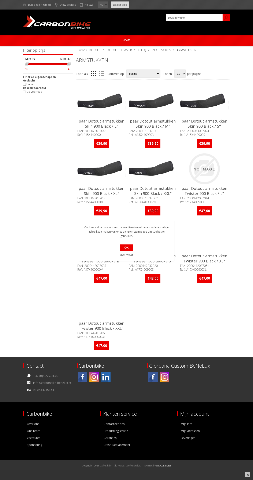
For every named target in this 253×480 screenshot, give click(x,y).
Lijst (101, 73)
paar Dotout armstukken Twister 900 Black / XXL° (101, 326)
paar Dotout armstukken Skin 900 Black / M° (153, 124)
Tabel (93, 73)
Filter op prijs (34, 50)
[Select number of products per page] (180, 73)
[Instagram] (94, 377)
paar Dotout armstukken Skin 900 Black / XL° (101, 191)
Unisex (30, 84)
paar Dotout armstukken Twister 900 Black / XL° (204, 258)
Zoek (226, 17)
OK (126, 247)
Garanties (110, 438)
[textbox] (194, 17)
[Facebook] (82, 377)
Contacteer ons (114, 424)
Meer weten (127, 255)
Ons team (33, 431)
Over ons (33, 424)
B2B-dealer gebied (39, 5)
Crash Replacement (117, 445)
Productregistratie (116, 431)
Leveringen (188, 438)
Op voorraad (34, 92)
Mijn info (187, 424)
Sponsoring (34, 445)
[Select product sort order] (143, 73)
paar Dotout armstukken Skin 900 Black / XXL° (153, 191)
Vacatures (33, 438)
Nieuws (89, 5)
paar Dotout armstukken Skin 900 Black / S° (204, 124)
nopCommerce (163, 465)
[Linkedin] (106, 377)
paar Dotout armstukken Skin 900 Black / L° (101, 124)
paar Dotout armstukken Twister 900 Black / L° (204, 191)
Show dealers (68, 5)
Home (126, 40)
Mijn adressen (190, 431)
